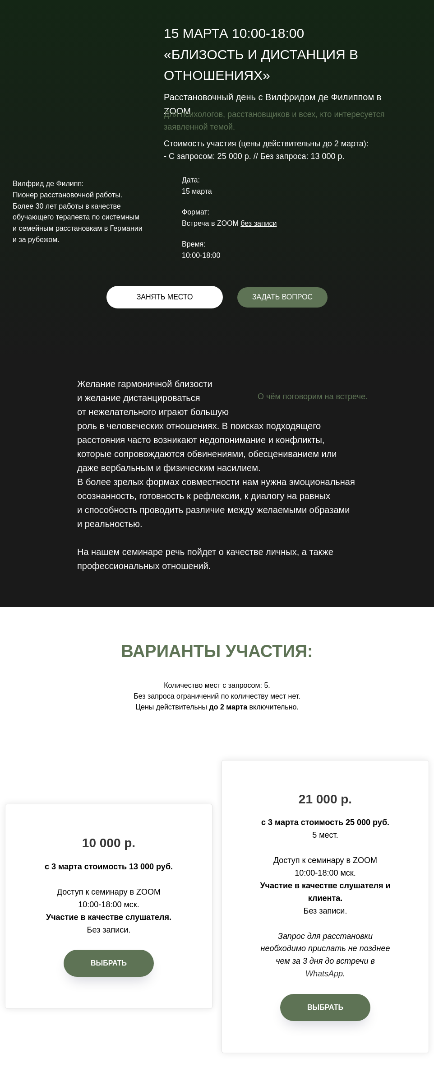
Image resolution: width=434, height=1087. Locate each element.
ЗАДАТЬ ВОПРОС (282, 297)
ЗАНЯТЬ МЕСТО (165, 297)
